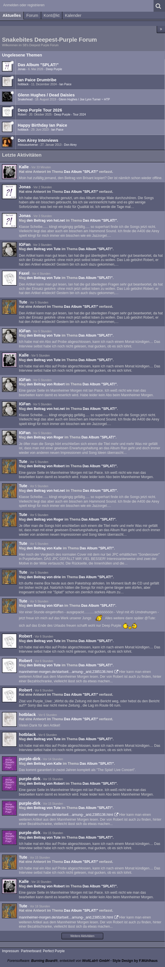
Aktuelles (12, 15)
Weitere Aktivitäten (82, 936)
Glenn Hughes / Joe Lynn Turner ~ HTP (84, 99)
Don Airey (70, 144)
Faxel (24, 273)
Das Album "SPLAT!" (38, 64)
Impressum (10, 951)
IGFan (25, 244)
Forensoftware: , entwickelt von (58, 961)
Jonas (21, 69)
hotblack (23, 84)
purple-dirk (29, 758)
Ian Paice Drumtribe (37, 80)
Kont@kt (51, 15)
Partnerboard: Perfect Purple (43, 951)
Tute (23, 302)
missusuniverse (28, 144)
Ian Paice (65, 84)
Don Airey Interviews (38, 140)
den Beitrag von (46, 220)
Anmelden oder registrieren (24, 5)
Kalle (24, 167)
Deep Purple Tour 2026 (40, 110)
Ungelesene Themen (22, 55)
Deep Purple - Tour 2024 (70, 114)
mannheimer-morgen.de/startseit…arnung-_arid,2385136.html (66, 672)
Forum (32, 15)
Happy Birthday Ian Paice (42, 125)
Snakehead (25, 99)
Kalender (73, 15)
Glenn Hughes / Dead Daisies (46, 95)
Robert (22, 114)
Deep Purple (54, 69)
